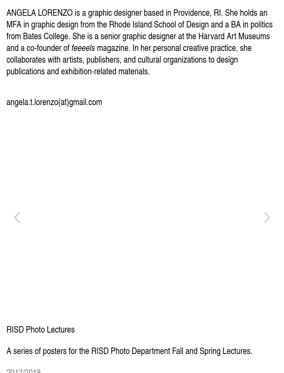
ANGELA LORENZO (39, 12)
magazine (100, 47)
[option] (142, 217)
